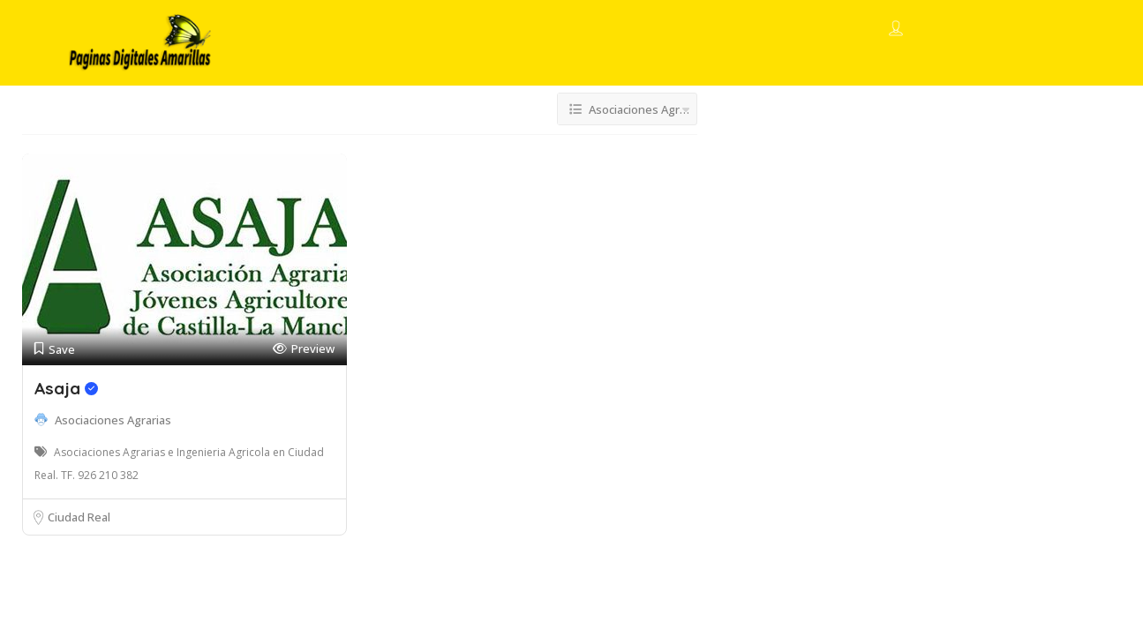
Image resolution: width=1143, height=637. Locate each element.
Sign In (928, 30)
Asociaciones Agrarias (113, 420)
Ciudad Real (79, 517)
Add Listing (1015, 28)
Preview (304, 349)
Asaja (66, 388)
